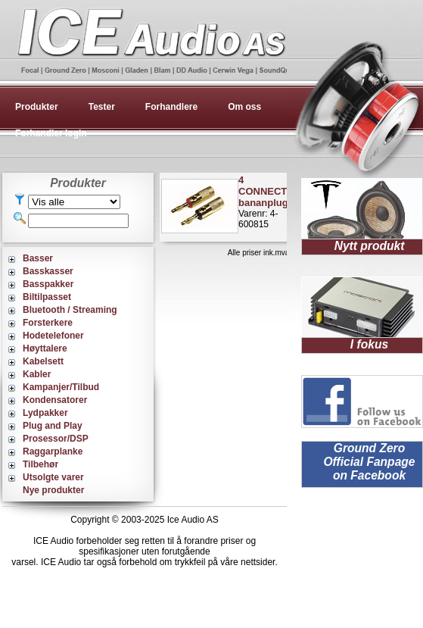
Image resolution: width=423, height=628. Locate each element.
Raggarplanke (52, 451)
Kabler (37, 374)
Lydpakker (45, 413)
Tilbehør (40, 464)
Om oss (244, 107)
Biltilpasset (47, 297)
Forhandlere (171, 107)
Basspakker (48, 284)
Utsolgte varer (53, 477)
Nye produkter (53, 490)
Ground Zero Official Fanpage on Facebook (369, 462)
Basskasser (48, 271)
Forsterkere (48, 322)
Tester (102, 107)
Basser (38, 258)
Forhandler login (51, 133)
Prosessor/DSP (56, 438)
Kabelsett (43, 361)
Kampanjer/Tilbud (61, 387)
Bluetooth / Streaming (70, 310)
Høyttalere (45, 348)
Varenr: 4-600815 (266, 202)
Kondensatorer (55, 400)
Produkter (36, 107)
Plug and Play (52, 425)
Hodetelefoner (53, 335)
